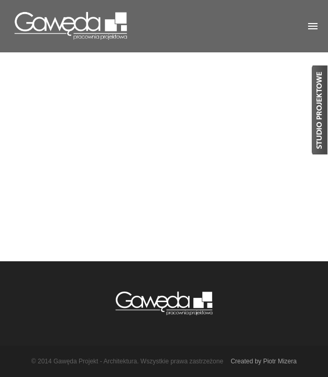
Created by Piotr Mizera (264, 361)
